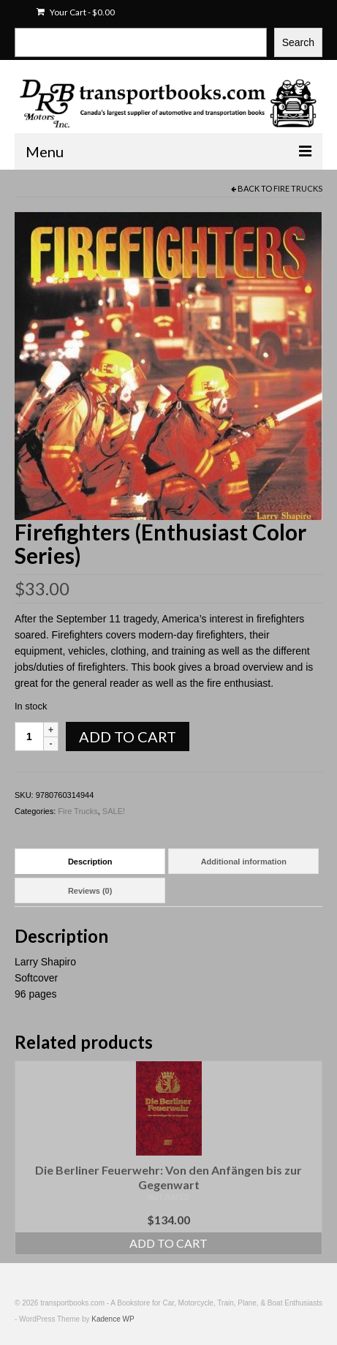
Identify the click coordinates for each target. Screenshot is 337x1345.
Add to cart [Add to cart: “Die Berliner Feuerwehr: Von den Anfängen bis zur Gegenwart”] (168, 1243)
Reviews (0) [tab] (90, 890)
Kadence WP (112, 1319)
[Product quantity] (29, 736)
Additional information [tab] (244, 861)
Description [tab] (90, 861)
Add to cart (127, 736)
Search (298, 42)
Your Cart (76, 12)
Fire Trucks (297, 188)
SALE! (113, 811)
